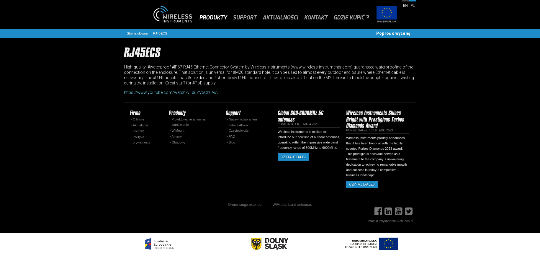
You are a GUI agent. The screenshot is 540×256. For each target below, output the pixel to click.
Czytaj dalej (293, 157)
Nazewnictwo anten (243, 119)
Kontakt (138, 131)
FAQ (232, 136)
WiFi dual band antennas (292, 205)
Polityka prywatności (141, 139)
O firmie (138, 119)
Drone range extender (245, 205)
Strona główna (137, 33)
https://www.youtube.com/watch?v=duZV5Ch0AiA (171, 92)
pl (413, 6)
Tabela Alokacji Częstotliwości (239, 127)
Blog (232, 142)
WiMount (178, 130)
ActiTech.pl (405, 221)
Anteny (177, 136)
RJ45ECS (160, 33)
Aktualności (141, 125)
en (405, 6)
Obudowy (178, 142)
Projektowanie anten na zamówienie (189, 122)
